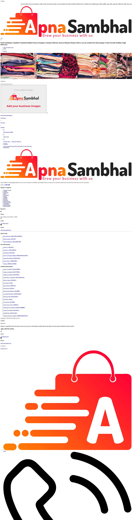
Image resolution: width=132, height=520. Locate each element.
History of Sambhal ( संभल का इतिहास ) (11, 269)
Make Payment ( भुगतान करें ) (9, 239)
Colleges (5, 191)
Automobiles (6, 203)
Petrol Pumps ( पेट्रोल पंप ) (8, 288)
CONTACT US (4, 348)
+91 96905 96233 (4, 223)
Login (4, 48)
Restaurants (5, 192)
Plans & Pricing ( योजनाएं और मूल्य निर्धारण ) (12, 236)
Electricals (5, 200)
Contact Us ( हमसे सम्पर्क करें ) (9, 250)
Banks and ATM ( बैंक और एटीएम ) (10, 296)
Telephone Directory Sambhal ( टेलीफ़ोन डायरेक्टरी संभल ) (15, 315)
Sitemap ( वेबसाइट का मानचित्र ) (10, 263)
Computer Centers (7, 190)
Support (2, 320)
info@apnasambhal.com (6, 230)
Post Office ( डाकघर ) (8, 299)
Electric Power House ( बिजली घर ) (10, 304)
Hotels (4, 193)
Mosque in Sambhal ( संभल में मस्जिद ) (11, 272)
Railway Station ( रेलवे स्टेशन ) (9, 280)
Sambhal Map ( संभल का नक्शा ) (10, 313)
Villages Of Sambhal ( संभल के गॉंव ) (11, 310)
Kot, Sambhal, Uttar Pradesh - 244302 (9, 216)
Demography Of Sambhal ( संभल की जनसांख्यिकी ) (14, 307)
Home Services (6, 201)
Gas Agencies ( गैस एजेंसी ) (9, 302)
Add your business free (8, 47)
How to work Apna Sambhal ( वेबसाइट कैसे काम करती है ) (15, 255)
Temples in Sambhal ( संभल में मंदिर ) (11, 274)
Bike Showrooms (7, 202)
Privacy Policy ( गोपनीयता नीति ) (10, 261)
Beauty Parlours (6, 206)
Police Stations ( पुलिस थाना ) (9, 285)
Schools (5, 196)
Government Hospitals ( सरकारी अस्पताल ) (12, 294)
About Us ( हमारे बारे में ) (8, 247)
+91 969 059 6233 (5, 336)
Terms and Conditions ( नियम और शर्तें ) (11, 258)
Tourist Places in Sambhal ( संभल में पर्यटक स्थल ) (13, 277)
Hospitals (5, 197)
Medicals (5, 198)
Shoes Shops (6, 195)
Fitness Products (6, 205)
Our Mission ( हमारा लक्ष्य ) (9, 252)
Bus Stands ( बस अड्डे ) (8, 283)
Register (5, 51)
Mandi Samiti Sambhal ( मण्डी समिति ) (11, 291)
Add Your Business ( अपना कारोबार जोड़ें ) (12, 241)
